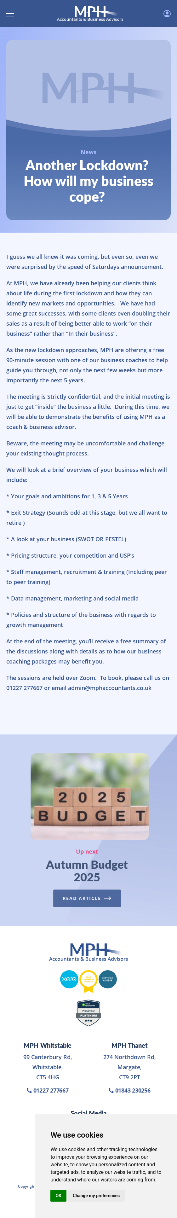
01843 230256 (130, 1090)
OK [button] (58, 1195)
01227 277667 (48, 1090)
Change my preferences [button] (96, 1195)
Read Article (85, 898)
